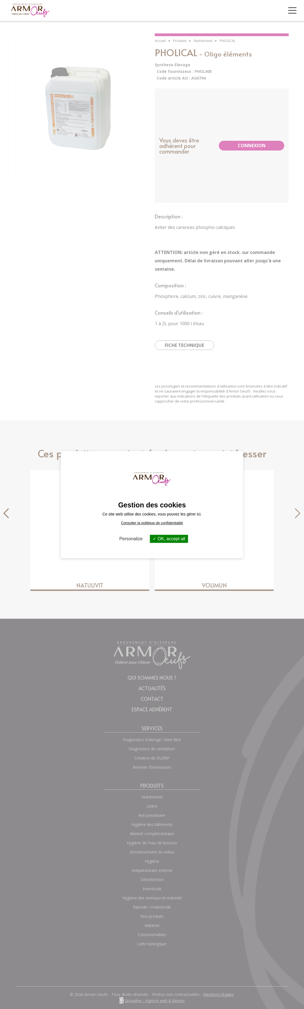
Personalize (131, 538)
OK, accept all (169, 538)
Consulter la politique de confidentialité (152, 523)
